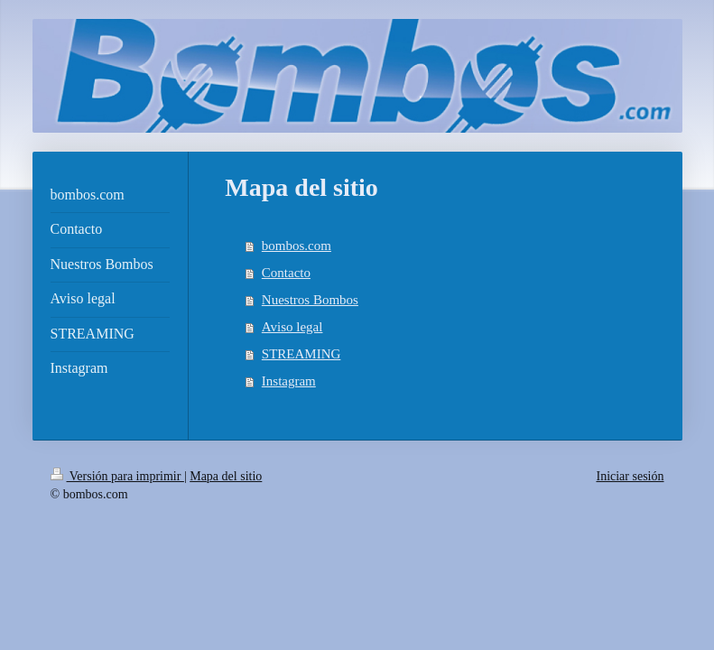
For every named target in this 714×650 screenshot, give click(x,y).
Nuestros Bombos (310, 299)
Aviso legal (292, 327)
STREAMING (301, 354)
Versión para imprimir (117, 476)
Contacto (286, 272)
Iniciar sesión (629, 476)
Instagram (289, 381)
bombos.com (296, 245)
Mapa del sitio (226, 476)
